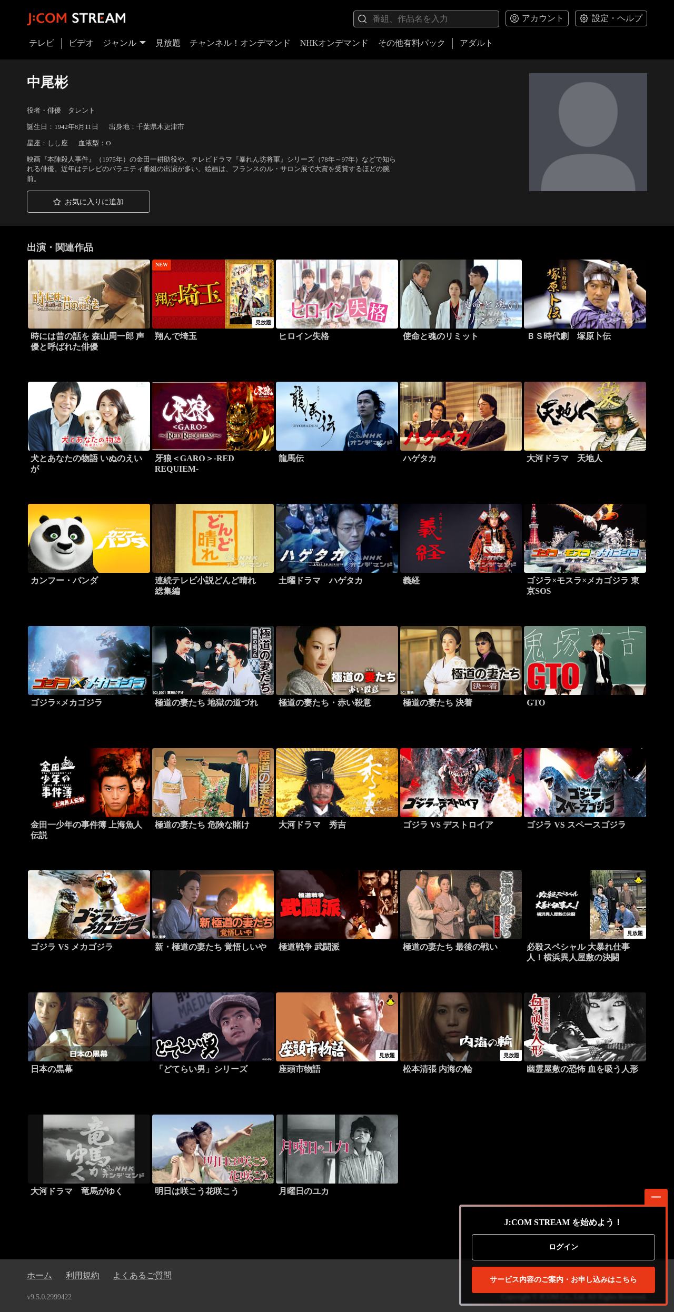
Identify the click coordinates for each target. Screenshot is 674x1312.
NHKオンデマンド (334, 42)
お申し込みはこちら (563, 1280)
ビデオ (81, 42)
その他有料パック (411, 42)
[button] (88, 202)
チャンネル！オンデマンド (240, 42)
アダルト (476, 42)
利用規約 (83, 1275)
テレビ (41, 42)
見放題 (168, 42)
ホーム (39, 1275)
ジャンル (124, 42)
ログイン (563, 1247)
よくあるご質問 (142, 1275)
